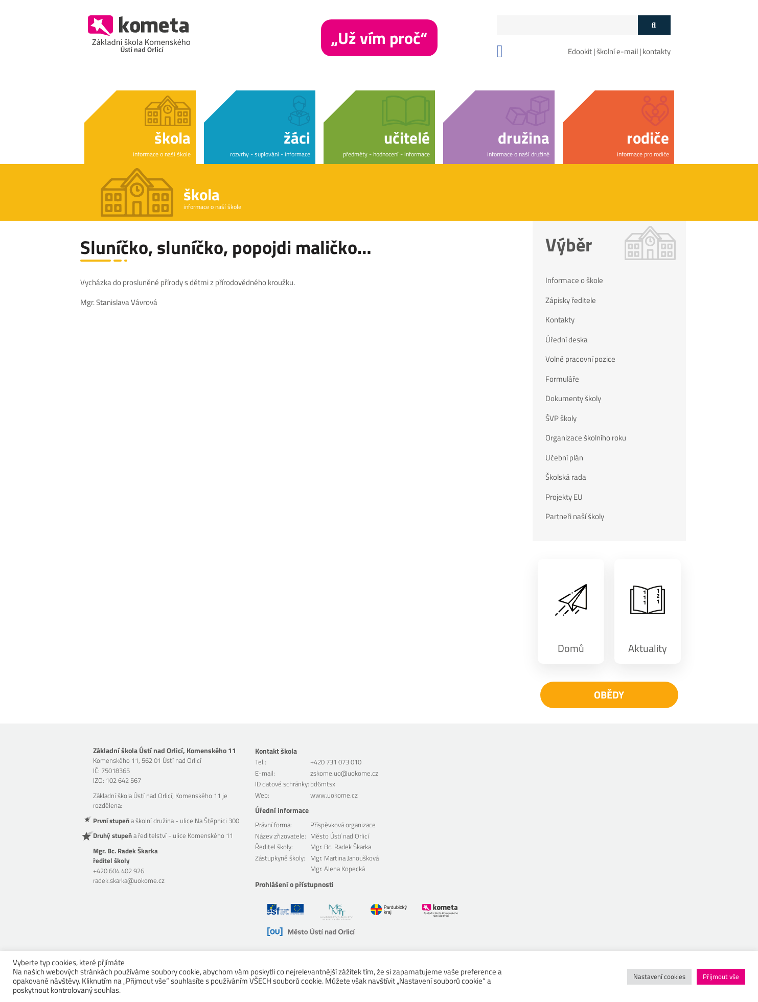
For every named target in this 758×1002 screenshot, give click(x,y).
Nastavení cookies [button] (659, 976)
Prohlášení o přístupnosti (294, 884)
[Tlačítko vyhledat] (654, 25)
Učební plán (564, 457)
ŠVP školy (561, 418)
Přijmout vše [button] (721, 976)
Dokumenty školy (573, 398)
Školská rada (565, 477)
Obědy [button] (609, 695)
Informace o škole (574, 280)
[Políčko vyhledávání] (567, 25)
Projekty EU (564, 497)
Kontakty (560, 319)
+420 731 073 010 (335, 762)
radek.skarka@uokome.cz (129, 880)
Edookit (580, 51)
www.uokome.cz (334, 795)
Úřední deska (566, 339)
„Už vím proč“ (379, 38)
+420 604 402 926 (118, 871)
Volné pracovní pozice (580, 359)
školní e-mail (617, 51)
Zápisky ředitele (570, 300)
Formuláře (562, 379)
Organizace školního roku (585, 438)
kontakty (656, 51)
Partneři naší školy (574, 516)
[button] (140, 125)
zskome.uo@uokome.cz (344, 773)
